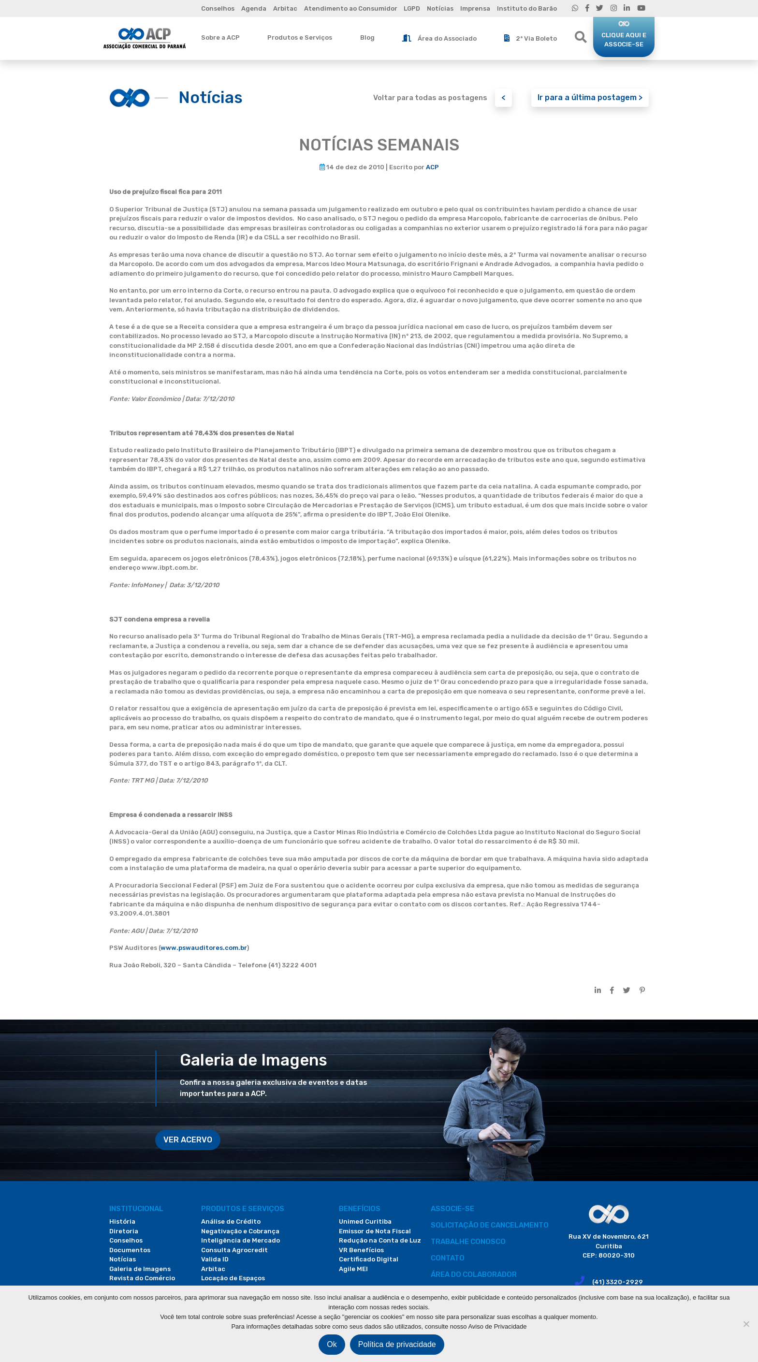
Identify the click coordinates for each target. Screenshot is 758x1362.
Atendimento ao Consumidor (350, 8)
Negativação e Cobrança (240, 1231)
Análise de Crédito (231, 1221)
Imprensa (475, 8)
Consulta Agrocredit (234, 1250)
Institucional (136, 1208)
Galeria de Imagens (140, 1269)
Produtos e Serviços (299, 37)
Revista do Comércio (142, 1278)
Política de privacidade (397, 1344)
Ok (331, 1344)
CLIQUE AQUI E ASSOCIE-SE (623, 39)
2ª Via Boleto (530, 38)
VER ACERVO (187, 1139)
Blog (367, 37)
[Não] (746, 1324)
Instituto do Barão (527, 8)
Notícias (440, 8)
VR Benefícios (361, 1250)
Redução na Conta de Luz (380, 1240)
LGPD (412, 8)
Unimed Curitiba (365, 1221)
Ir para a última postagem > (590, 97)
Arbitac (285, 8)
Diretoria (123, 1231)
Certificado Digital (368, 1259)
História (122, 1221)
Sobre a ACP (220, 37)
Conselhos (217, 8)
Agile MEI (353, 1269)
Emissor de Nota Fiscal (375, 1231)
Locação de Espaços (233, 1278)
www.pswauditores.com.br (203, 947)
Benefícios (359, 1208)
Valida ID (215, 1259)
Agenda (253, 8)
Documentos (129, 1250)
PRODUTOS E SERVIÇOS (242, 1208)
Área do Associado (439, 38)
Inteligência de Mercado (240, 1240)
